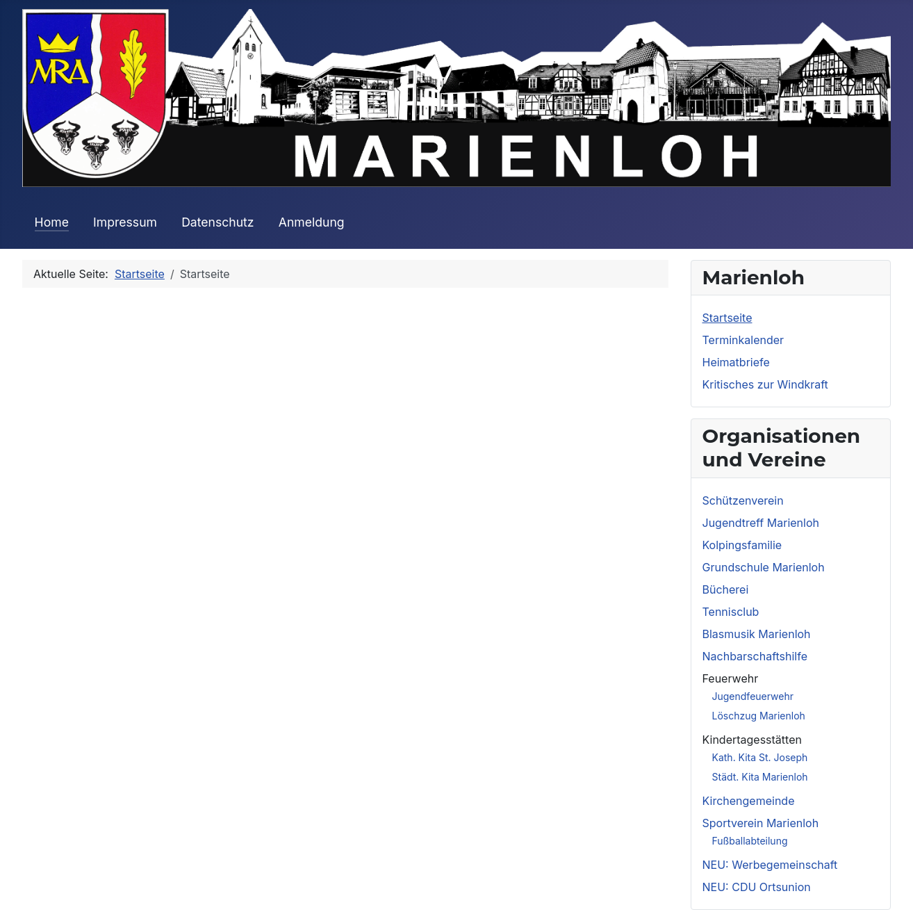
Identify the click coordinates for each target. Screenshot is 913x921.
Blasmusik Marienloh (756, 634)
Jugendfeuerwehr (753, 696)
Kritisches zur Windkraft (765, 384)
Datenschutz (217, 222)
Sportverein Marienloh (760, 823)
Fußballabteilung (750, 841)
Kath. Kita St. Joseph (760, 757)
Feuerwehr (730, 678)
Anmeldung (312, 222)
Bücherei (725, 589)
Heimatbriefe (736, 362)
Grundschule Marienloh (763, 567)
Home (52, 222)
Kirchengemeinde (748, 801)
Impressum (125, 222)
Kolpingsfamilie (742, 545)
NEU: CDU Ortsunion (756, 887)
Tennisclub (730, 612)
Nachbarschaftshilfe (755, 656)
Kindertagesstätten (752, 740)
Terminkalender (743, 340)
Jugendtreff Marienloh (760, 523)
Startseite (727, 318)
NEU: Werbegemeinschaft (770, 865)
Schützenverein (743, 500)
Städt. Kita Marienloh (760, 777)
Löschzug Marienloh (758, 716)
